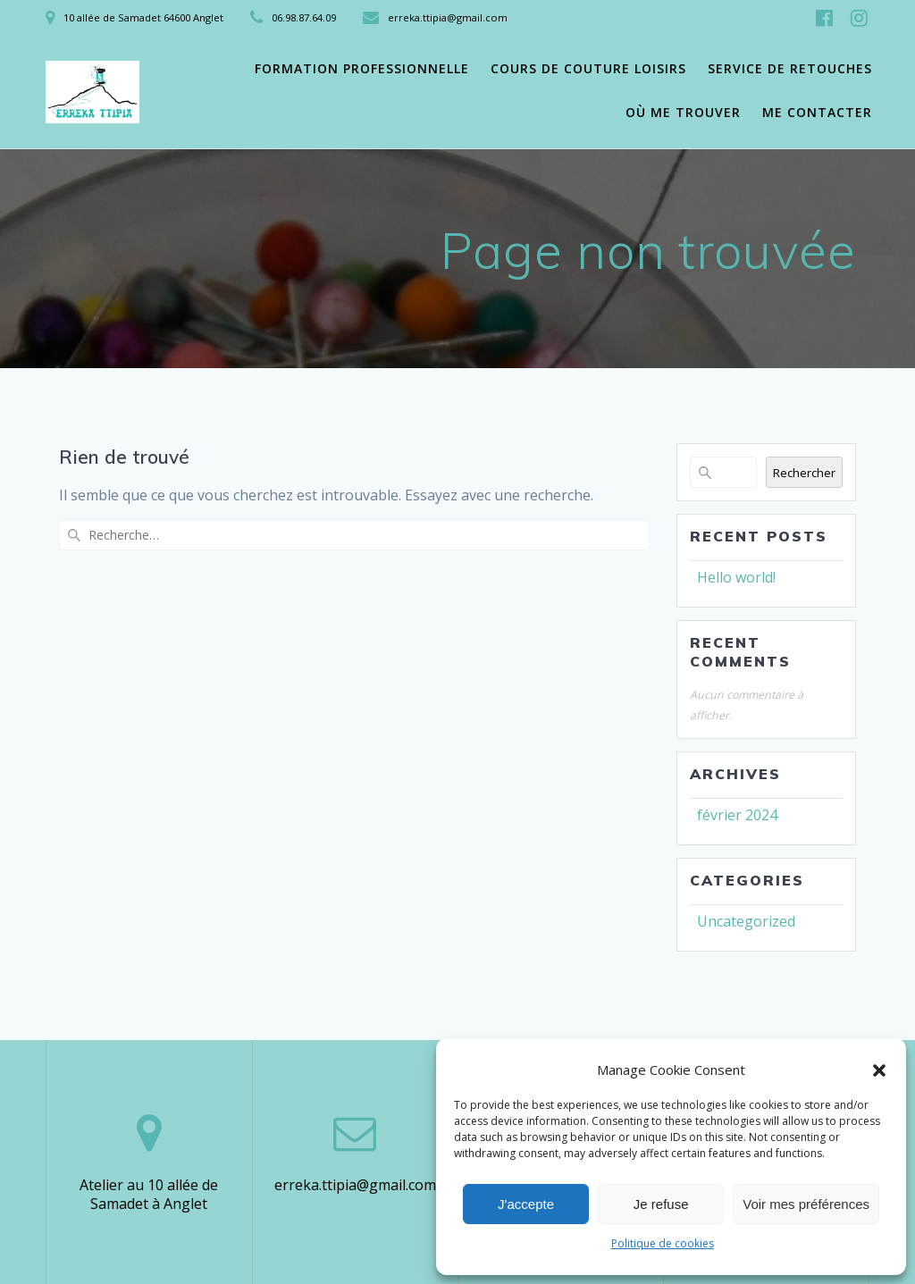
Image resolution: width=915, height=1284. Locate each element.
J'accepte (526, 1204)
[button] (879, 1070)
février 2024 (737, 815)
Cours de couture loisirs (588, 68)
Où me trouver (683, 112)
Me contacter (817, 112)
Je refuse (661, 1204)
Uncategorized (746, 921)
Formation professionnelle (362, 68)
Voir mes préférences (806, 1204)
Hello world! (736, 577)
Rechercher (804, 473)
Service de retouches (790, 68)
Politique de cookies (662, 1243)
